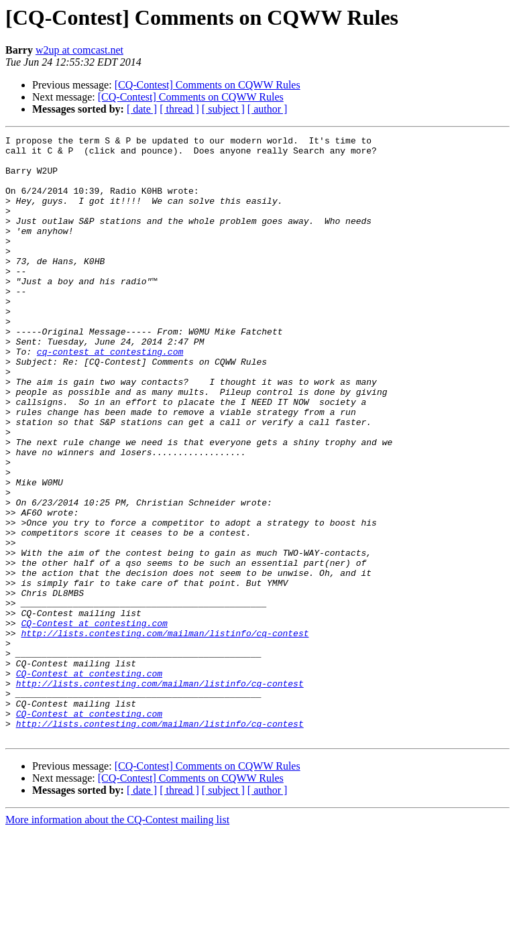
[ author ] (267, 109)
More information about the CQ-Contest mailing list (117, 940)
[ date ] (142, 109)
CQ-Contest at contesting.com (94, 721)
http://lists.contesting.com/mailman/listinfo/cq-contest (164, 733)
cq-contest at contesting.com (110, 396)
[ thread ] (179, 109)
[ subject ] (223, 109)
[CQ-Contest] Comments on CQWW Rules (207, 85)
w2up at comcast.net (79, 50)
